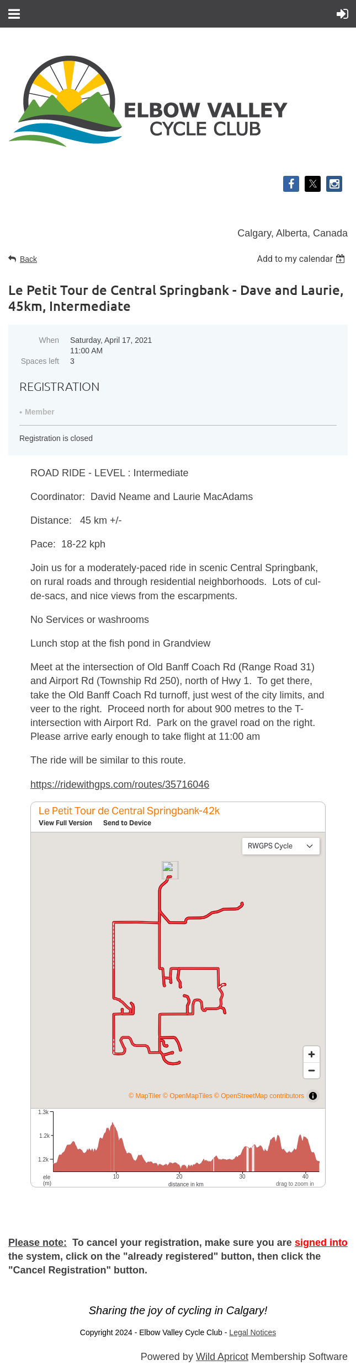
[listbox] (302, 259)
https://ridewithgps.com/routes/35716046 (119, 784)
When (49, 340)
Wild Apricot (222, 1356)
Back (28, 259)
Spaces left (40, 361)
